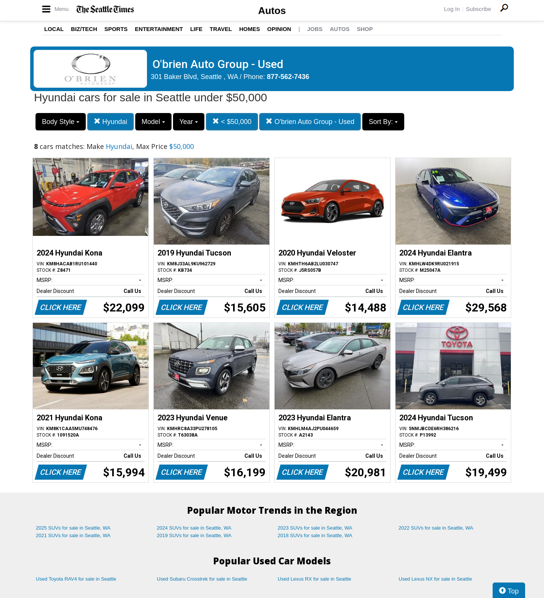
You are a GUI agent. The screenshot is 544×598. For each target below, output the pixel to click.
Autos (272, 10)
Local (54, 29)
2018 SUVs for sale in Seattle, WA (315, 535)
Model (153, 121)
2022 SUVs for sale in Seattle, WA (436, 528)
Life (196, 29)
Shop (365, 29)
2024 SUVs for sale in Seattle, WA (194, 528)
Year (188, 121)
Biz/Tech (84, 29)
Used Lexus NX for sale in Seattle (435, 579)
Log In (452, 9)
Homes (249, 29)
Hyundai (110, 121)
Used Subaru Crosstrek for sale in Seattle (202, 579)
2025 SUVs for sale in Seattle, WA (73, 528)
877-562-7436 (288, 77)
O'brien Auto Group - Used (310, 121)
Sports (116, 29)
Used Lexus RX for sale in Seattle (314, 579)
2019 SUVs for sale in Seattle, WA (194, 535)
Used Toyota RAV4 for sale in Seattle (76, 579)
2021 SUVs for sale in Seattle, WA (73, 535)
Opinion (279, 29)
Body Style (60, 121)
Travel (221, 29)
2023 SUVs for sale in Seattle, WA (315, 528)
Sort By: (383, 121)
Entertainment (159, 29)
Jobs (315, 29)
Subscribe (478, 9)
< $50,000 (232, 121)
